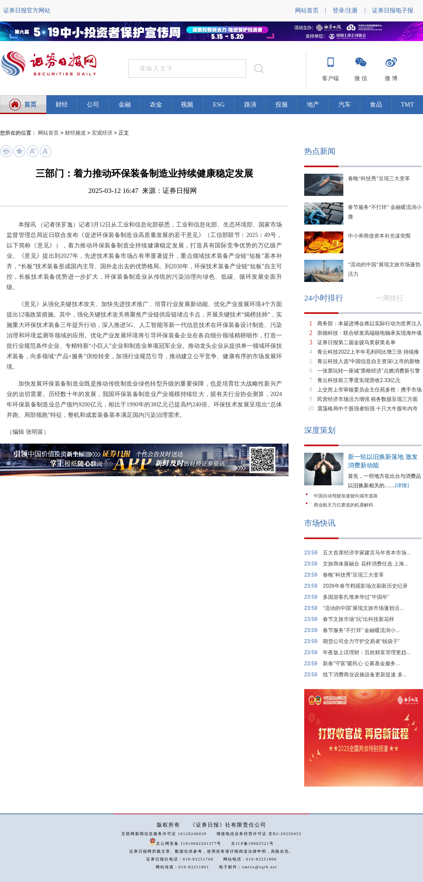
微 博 (391, 78)
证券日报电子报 (392, 10)
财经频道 (75, 133)
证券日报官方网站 (26, 10)
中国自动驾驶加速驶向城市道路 (346, 495)
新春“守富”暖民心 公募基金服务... (361, 663)
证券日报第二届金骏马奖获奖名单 (356, 342)
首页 (30, 104)
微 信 (360, 78)
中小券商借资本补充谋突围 (379, 236)
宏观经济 (102, 133)
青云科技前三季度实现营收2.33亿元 (358, 380)
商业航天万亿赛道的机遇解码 (343, 505)
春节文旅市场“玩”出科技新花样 (358, 619)
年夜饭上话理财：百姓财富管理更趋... (367, 652)
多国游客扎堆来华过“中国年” (356, 597)
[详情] (402, 485)
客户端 (330, 78)
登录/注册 (345, 10)
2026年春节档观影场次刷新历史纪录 (365, 586)
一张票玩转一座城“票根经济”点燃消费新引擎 (368, 371)
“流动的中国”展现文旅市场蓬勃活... (363, 608)
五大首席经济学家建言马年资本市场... (367, 552)
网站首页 (307, 10)
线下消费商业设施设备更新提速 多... (365, 674)
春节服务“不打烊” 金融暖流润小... (361, 630)
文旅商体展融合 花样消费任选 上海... (365, 563)
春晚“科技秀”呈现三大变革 (379, 178)
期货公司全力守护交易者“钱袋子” (361, 641)
